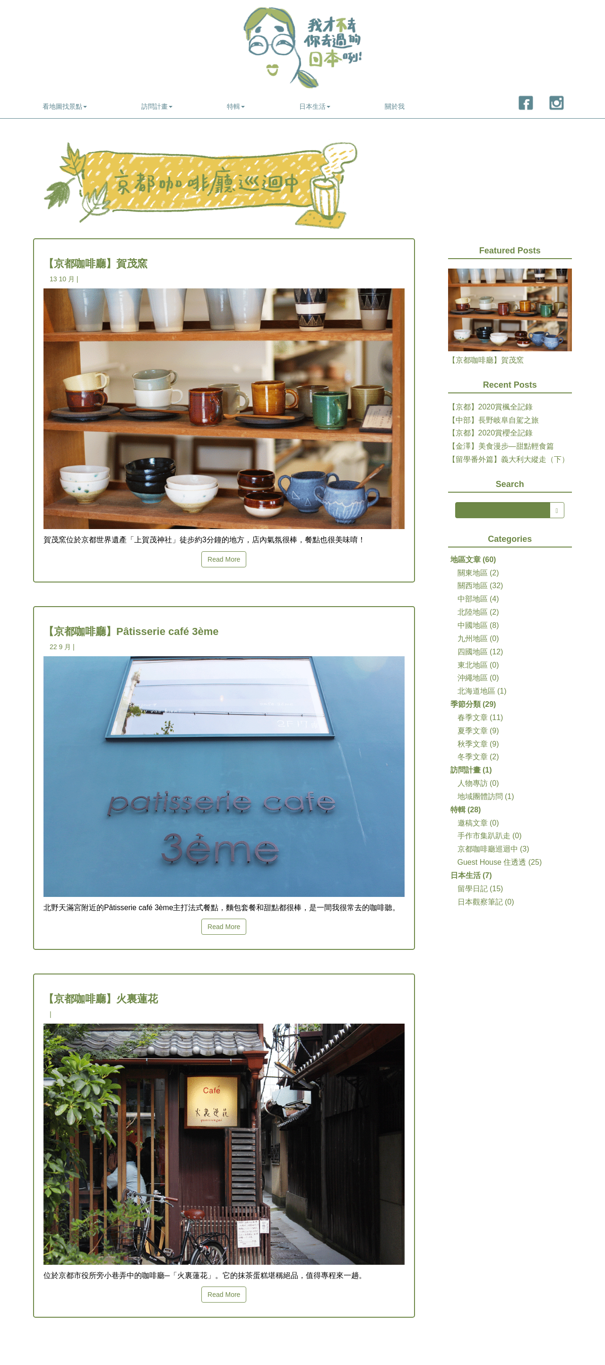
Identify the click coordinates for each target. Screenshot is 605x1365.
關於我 (395, 106)
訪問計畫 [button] (157, 106)
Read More (223, 559)
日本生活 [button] (314, 106)
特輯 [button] (236, 106)
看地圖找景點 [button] (65, 106)
